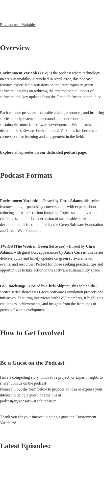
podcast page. (75, 152)
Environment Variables (18, 25)
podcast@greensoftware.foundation (28, 401)
